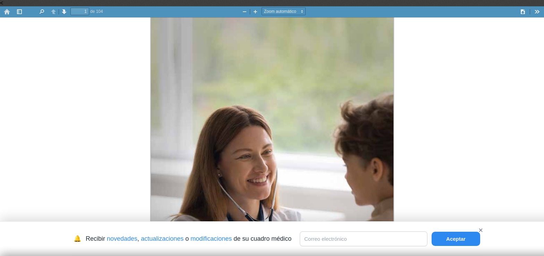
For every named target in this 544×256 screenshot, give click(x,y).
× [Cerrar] (480, 230)
